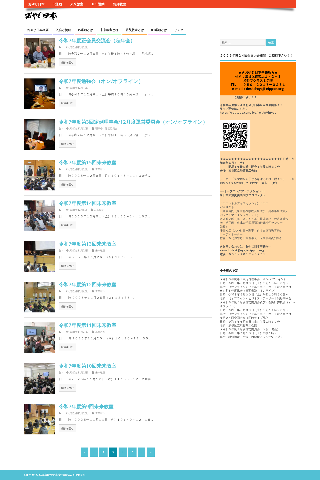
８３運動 (97, 4)
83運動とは (159, 30)
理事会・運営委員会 (106, 128)
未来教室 (76, 4)
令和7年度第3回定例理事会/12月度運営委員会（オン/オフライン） (133, 121)
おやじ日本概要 (38, 30)
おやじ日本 (36, 4)
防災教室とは (135, 30)
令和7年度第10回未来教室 (87, 365)
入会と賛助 (63, 30)
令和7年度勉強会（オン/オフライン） (101, 81)
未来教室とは (109, 30)
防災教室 (119, 4)
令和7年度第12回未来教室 (87, 284)
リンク (178, 30)
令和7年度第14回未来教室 (87, 203)
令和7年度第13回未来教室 (87, 243)
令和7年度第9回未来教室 (86, 406)
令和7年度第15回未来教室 (87, 162)
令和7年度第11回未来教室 (87, 325)
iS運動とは (85, 30)
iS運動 (57, 4)
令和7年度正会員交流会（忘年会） (97, 40)
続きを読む (67, 62)
